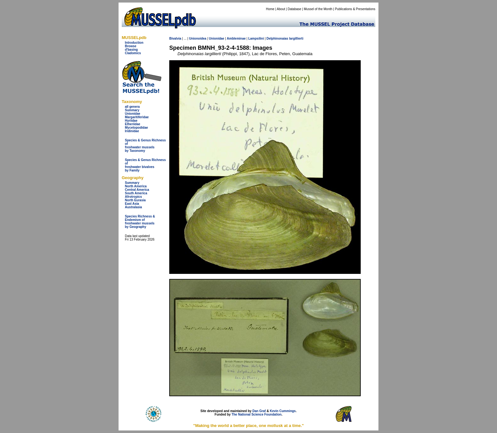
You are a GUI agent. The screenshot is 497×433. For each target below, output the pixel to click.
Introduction (134, 42)
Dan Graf (259, 411)
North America (136, 186)
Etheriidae (132, 124)
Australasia (133, 207)
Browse (130, 46)
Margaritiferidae (137, 117)
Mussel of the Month (318, 9)
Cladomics (133, 53)
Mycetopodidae (136, 127)
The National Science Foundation (256, 414)
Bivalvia (175, 38)
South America (136, 193)
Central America (137, 189)
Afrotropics (133, 196)
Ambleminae (236, 38)
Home (270, 9)
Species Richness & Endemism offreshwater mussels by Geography (140, 222)
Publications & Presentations (355, 9)
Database (294, 9)
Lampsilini (256, 38)
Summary (132, 110)
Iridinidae (132, 131)
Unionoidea (197, 38)
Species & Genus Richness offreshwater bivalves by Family (145, 165)
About (281, 9)
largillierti (296, 38)
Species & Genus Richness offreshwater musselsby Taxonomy (145, 145)
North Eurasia (135, 200)
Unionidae (132, 113)
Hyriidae (131, 120)
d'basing (131, 49)
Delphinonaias (277, 38)
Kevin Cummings (283, 411)
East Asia (132, 203)
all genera (132, 106)
